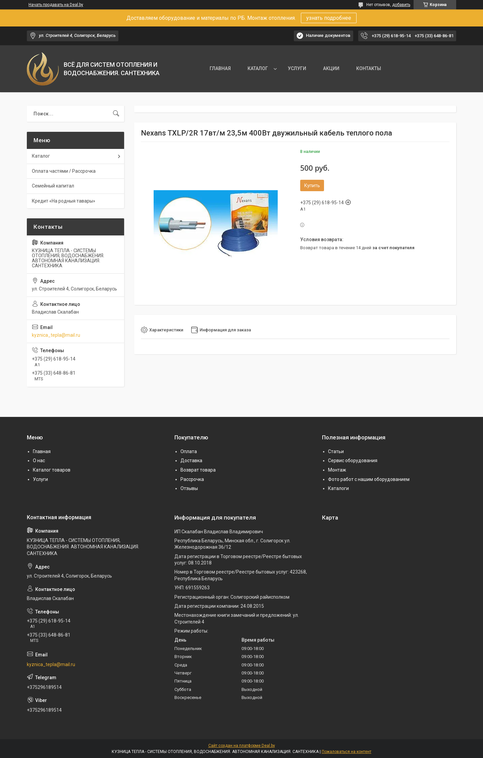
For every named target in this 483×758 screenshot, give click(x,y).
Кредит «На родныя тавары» (63, 201)
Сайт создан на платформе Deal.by (241, 745)
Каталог (41, 156)
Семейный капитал (53, 185)
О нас (39, 460)
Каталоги (338, 488)
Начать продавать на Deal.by (56, 4)
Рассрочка (192, 479)
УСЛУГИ (297, 68)
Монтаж (337, 470)
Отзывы (189, 488)
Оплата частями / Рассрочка (64, 171)
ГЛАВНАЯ (220, 68)
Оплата (188, 451)
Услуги (40, 479)
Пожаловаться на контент (346, 751)
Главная (42, 451)
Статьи (336, 451)
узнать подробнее (328, 18)
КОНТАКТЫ (368, 68)
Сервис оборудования (352, 460)
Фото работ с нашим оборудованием (369, 479)
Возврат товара (198, 470)
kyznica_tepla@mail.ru (56, 335)
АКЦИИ (331, 68)
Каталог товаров (51, 470)
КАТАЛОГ (258, 68)
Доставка (191, 460)
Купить (312, 185)
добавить (401, 4)
